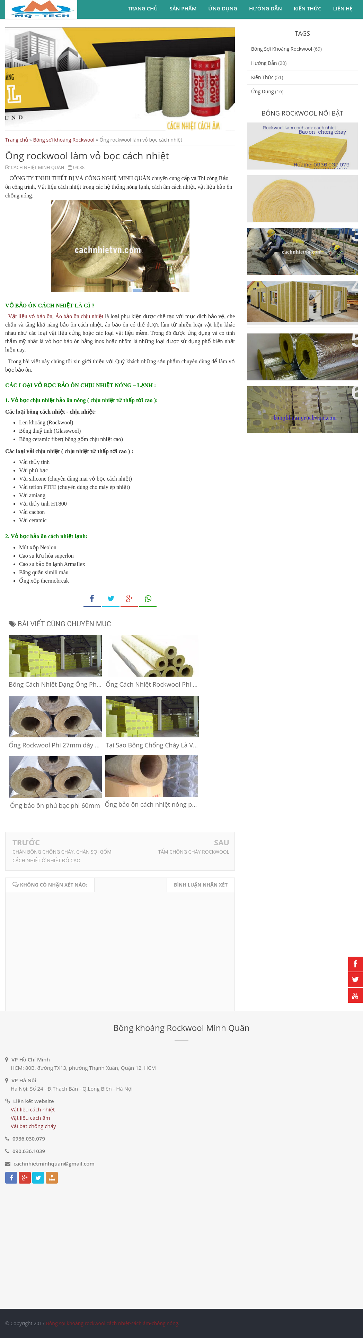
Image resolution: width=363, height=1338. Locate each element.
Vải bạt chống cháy (33, 1126)
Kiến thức (307, 8)
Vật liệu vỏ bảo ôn (30, 316)
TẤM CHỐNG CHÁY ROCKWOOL (193, 851)
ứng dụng (262, 91)
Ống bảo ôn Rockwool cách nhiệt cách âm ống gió (300, 241)
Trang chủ (143, 8)
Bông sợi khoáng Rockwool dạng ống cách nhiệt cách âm (299, 347)
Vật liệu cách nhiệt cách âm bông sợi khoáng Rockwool (302, 399)
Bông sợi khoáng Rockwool (64, 139)
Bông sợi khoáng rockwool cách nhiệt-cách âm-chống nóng (112, 1323)
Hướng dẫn (265, 8)
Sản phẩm (182, 8)
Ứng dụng (222, 8)
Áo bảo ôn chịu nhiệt (79, 316)
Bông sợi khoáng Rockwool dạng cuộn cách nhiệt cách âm (299, 188)
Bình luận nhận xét (201, 884)
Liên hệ (343, 8)
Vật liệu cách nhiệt (33, 1109)
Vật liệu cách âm (30, 1117)
